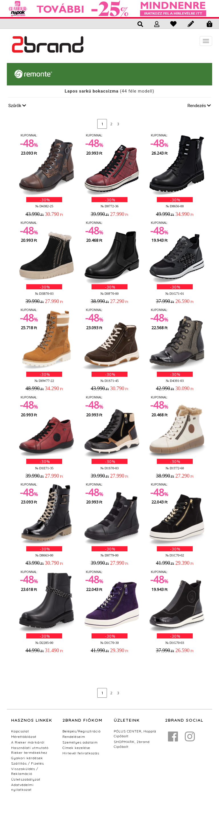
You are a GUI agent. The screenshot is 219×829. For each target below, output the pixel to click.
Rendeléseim (73, 736)
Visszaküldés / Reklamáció (24, 771)
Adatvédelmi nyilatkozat (22, 787)
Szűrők (17, 105)
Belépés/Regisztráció (81, 731)
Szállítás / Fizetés (27, 763)
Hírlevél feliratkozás (80, 753)
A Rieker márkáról (27, 742)
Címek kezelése (76, 748)
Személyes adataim (80, 742)
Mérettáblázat (23, 736)
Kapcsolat (20, 731)
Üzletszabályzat (25, 779)
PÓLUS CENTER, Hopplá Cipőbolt (135, 733)
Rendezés (199, 105)
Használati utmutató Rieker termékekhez (29, 750)
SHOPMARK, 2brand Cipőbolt (132, 744)
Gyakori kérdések (27, 758)
